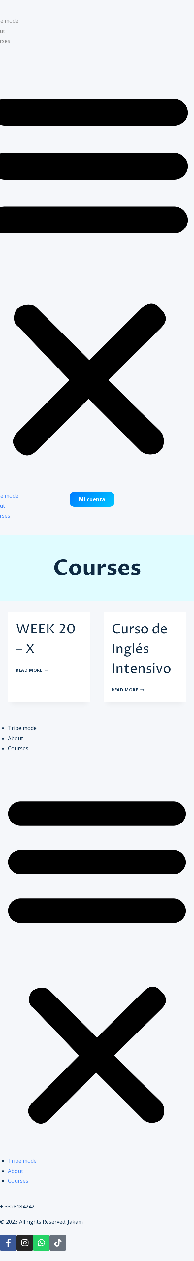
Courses (18, 748)
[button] (97, 958)
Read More (32, 670)
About (15, 738)
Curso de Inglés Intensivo (141, 649)
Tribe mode (22, 728)
